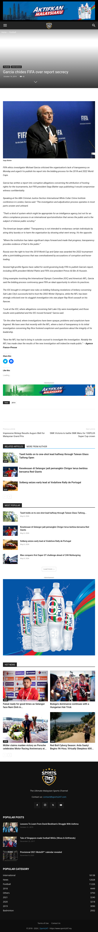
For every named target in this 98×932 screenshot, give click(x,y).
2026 (5, 461)
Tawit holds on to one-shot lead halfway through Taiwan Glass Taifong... (53, 513)
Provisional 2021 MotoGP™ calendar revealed (41, 852)
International (16, 67)
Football (12, 32)
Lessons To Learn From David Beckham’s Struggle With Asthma (49, 824)
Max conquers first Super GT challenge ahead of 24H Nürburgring (50, 555)
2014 (13, 402)
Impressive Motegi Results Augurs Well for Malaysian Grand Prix (24, 435)
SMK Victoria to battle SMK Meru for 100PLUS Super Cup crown (72, 435)
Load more (49, 569)
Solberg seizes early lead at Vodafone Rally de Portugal (50, 482)
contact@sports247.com (54, 796)
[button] (5, 25)
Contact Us (55, 923)
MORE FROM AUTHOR (37, 446)
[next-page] (9, 497)
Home (4, 32)
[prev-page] (5, 497)
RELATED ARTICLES (14, 446)
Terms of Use (43, 923)
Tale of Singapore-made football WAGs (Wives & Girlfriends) (48, 838)
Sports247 (44, 928)
